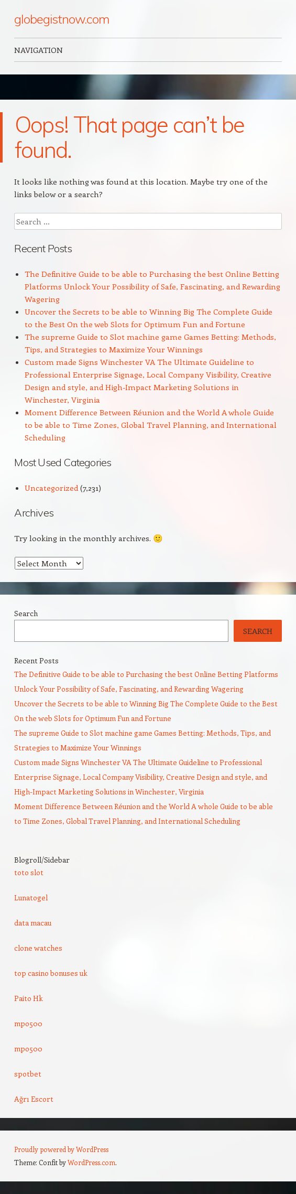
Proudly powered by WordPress (61, 1149)
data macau (32, 923)
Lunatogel (31, 897)
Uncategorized (51, 487)
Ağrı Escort (33, 1099)
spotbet (27, 1074)
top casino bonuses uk (50, 973)
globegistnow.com (61, 19)
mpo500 (28, 1023)
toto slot (28, 872)
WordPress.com (91, 1162)
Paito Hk (28, 998)
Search (26, 613)
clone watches (38, 948)
